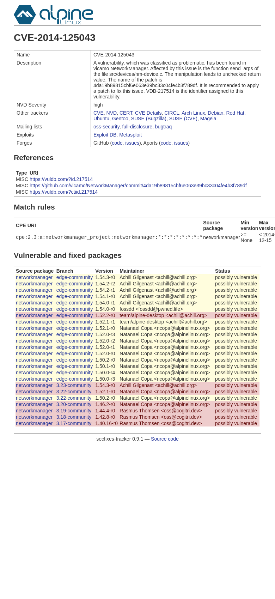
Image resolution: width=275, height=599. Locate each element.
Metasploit (130, 135)
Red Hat (235, 113)
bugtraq (163, 126)
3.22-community (74, 391)
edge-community (74, 277)
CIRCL (171, 113)
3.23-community (74, 385)
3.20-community (74, 404)
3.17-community (74, 423)
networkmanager (34, 277)
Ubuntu (101, 118)
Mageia (208, 118)
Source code (165, 439)
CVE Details (148, 113)
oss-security (106, 126)
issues (132, 143)
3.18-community (74, 417)
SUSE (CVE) (183, 118)
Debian (215, 113)
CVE (98, 113)
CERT (126, 113)
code (117, 143)
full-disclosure (137, 126)
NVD (111, 113)
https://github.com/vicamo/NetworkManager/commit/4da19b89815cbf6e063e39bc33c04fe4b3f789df (138, 185)
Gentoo (120, 118)
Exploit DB (104, 135)
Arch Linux (193, 113)
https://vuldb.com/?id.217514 (61, 179)
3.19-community (74, 410)
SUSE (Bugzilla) (148, 118)
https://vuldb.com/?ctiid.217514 (64, 192)
